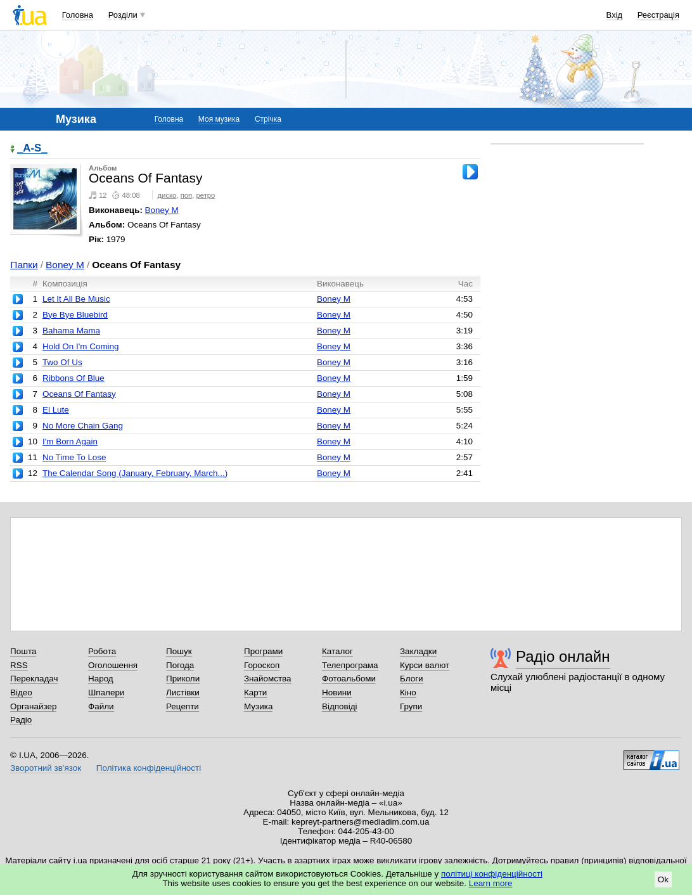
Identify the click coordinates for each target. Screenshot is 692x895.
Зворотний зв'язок (45, 768)
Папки (23, 264)
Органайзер (33, 706)
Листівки (183, 692)
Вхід (614, 15)
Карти (255, 692)
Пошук (179, 651)
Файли (101, 706)
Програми (263, 651)
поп (187, 195)
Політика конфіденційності (148, 768)
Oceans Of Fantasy (79, 394)
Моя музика (219, 119)
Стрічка (268, 119)
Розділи (123, 15)
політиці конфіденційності (491, 874)
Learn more (491, 883)
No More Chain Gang (82, 425)
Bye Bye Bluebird (75, 314)
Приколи (183, 678)
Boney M (162, 210)
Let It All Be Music (76, 299)
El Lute (55, 410)
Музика (258, 706)
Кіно (408, 692)
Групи (411, 706)
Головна (77, 15)
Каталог (337, 651)
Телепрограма (350, 665)
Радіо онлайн (563, 656)
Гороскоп (261, 665)
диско (167, 195)
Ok (663, 879)
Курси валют (424, 665)
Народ (100, 678)
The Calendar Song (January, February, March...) (134, 473)
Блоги (411, 678)
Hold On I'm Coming (80, 346)
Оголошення (113, 665)
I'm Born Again (70, 441)
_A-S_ (32, 148)
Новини (337, 692)
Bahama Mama (71, 330)
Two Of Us (62, 362)
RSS (19, 665)
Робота (102, 651)
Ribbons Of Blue (73, 378)
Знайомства (268, 678)
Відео (21, 692)
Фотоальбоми (349, 678)
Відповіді (339, 706)
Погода (180, 665)
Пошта (23, 651)
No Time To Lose (74, 457)
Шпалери (106, 692)
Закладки (418, 651)
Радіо (21, 719)
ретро (205, 195)
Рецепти (182, 706)
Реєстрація (658, 15)
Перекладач (34, 678)
